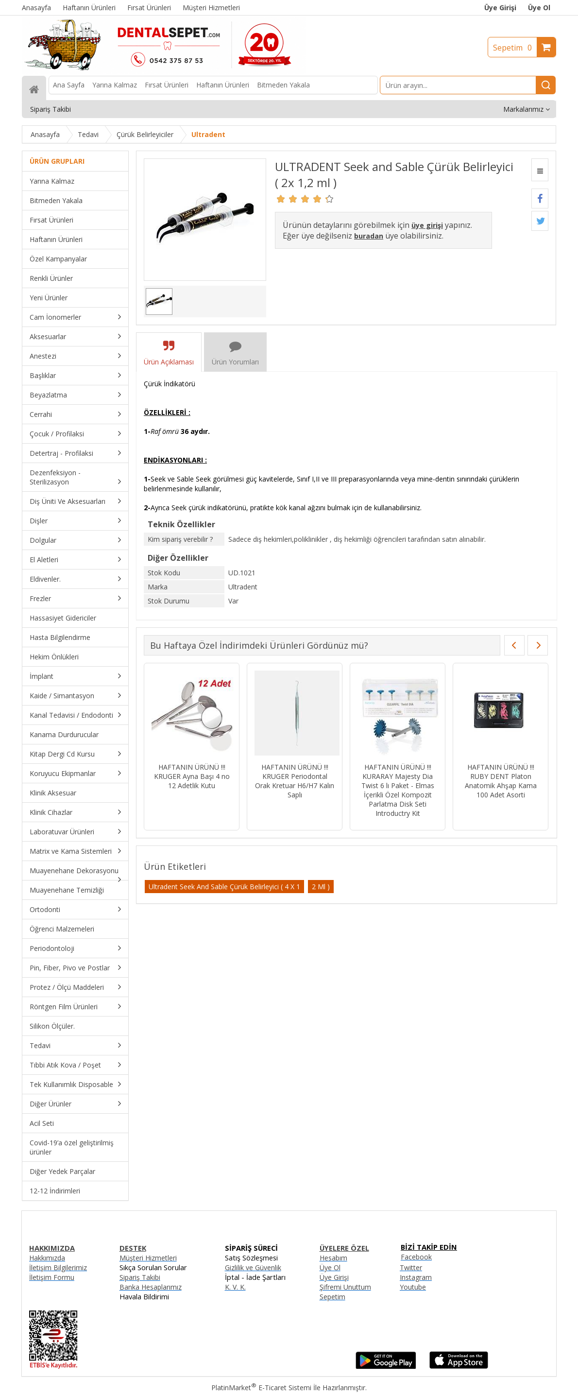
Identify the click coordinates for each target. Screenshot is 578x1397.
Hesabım (333, 1257)
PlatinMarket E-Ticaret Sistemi (261, 1387)
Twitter (411, 1267)
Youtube (413, 1287)
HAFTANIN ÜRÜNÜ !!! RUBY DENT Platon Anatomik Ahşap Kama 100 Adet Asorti (501, 780)
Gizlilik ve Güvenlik (253, 1267)
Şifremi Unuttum (345, 1287)
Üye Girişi (500, 7)
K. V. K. (235, 1287)
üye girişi (427, 225)
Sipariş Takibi (139, 1277)
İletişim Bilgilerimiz (58, 1267)
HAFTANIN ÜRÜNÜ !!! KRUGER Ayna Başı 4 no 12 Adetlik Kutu (192, 776)
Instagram (416, 1277)
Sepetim (515, 47)
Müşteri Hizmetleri (148, 1257)
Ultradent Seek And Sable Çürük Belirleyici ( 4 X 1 (224, 886)
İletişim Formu (51, 1277)
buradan (368, 236)
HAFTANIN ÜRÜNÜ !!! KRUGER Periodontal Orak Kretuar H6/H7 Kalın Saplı (294, 780)
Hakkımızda (47, 1257)
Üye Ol (539, 7)
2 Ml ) (321, 886)
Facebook (416, 1256)
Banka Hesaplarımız (150, 1287)
